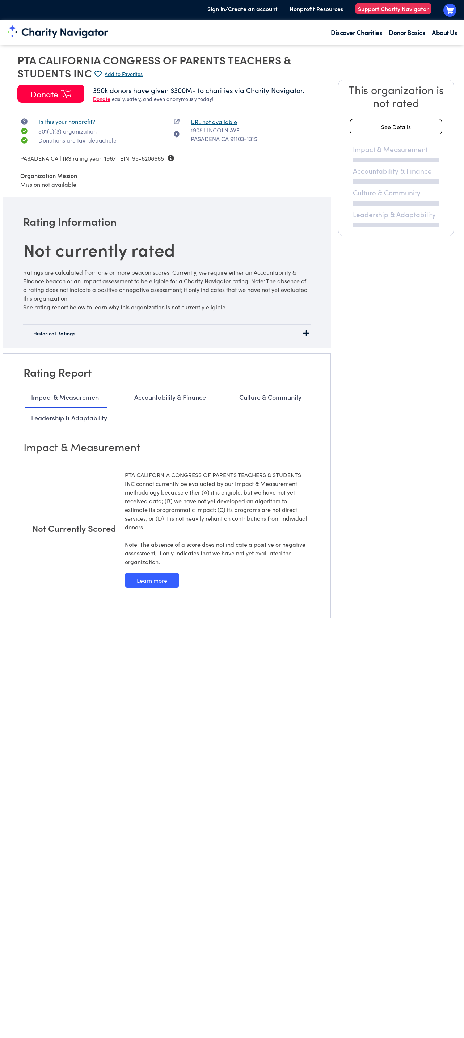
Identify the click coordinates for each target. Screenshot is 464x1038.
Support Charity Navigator (393, 9)
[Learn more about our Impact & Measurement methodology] (152, 580)
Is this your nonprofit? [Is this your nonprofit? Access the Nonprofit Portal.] (67, 121)
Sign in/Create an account (242, 9)
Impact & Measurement (66, 397)
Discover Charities (356, 32)
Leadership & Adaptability (69, 417)
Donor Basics (407, 32)
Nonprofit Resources (316, 9)
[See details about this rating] (396, 126)
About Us (444, 32)
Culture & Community (270, 397)
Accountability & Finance (170, 397)
